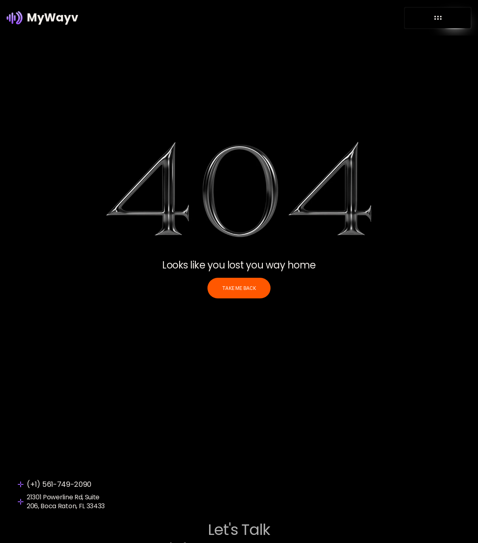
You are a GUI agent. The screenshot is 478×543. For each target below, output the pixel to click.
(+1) (34, 484)
